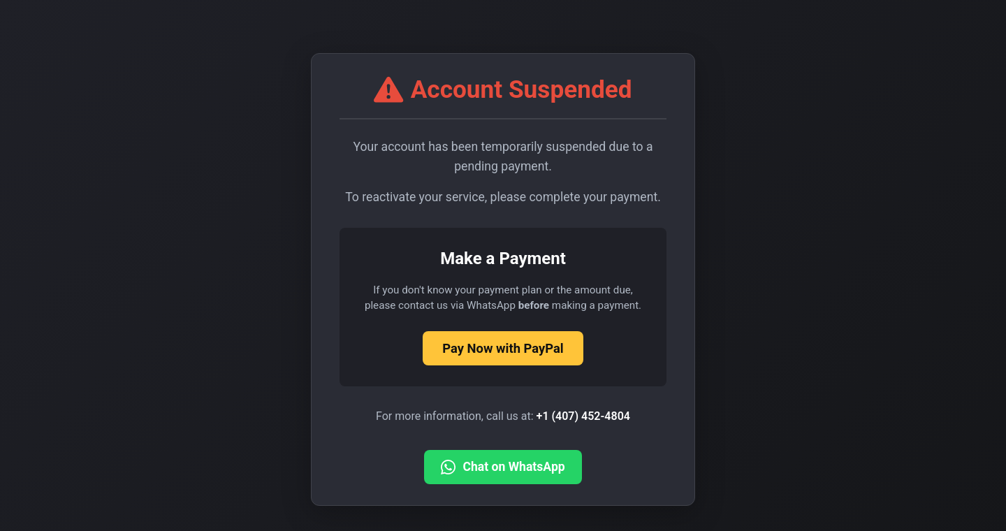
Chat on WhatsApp (502, 467)
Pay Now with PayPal (502, 348)
